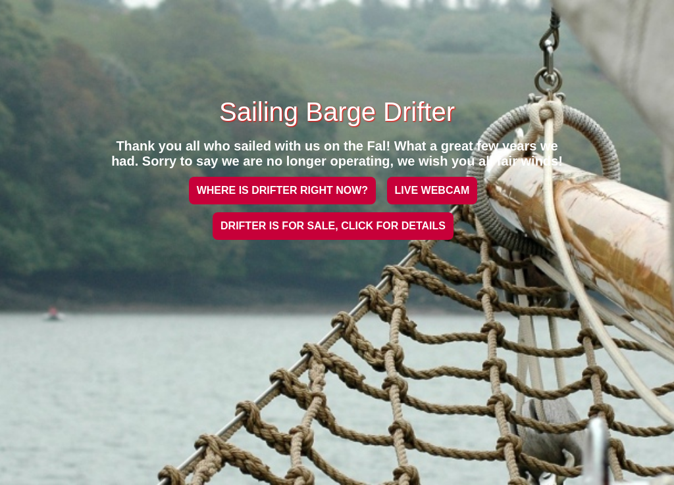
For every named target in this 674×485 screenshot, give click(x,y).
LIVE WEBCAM (432, 190)
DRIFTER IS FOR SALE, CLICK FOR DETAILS (333, 225)
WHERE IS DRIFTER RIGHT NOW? (282, 190)
